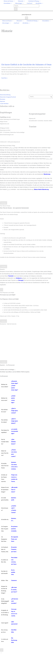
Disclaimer (2, 99)
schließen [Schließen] (3, 321)
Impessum (2, 101)
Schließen (3, 203)
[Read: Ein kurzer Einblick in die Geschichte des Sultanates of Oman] (19, 49)
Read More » (4, 78)
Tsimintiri (10, 276)
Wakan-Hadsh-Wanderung (41, 189)
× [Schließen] (1, 289)
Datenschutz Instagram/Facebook (8, 97)
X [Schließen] (1, 650)
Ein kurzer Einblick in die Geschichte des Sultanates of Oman (26, 64)
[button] (14, 1)
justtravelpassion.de (26, 14)
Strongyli (20, 280)
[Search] (16, 9)
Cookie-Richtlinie (4, 103)
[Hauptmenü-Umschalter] (26, 17)
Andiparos (19, 278)
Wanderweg (47, 174)
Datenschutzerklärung (5, 94)
